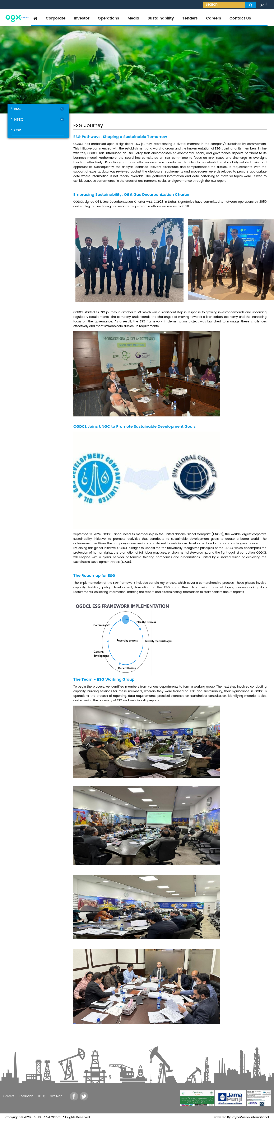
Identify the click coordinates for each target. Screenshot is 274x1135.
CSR (17, 130)
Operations (108, 18)
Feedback (26, 1096)
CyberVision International (250, 1117)
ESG (17, 109)
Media (133, 18)
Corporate (55, 18)
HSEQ (18, 119)
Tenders (190, 18)
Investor (81, 18)
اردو (263, 4)
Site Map (56, 1096)
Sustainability (161, 18)
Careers (213, 18)
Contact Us (240, 18)
